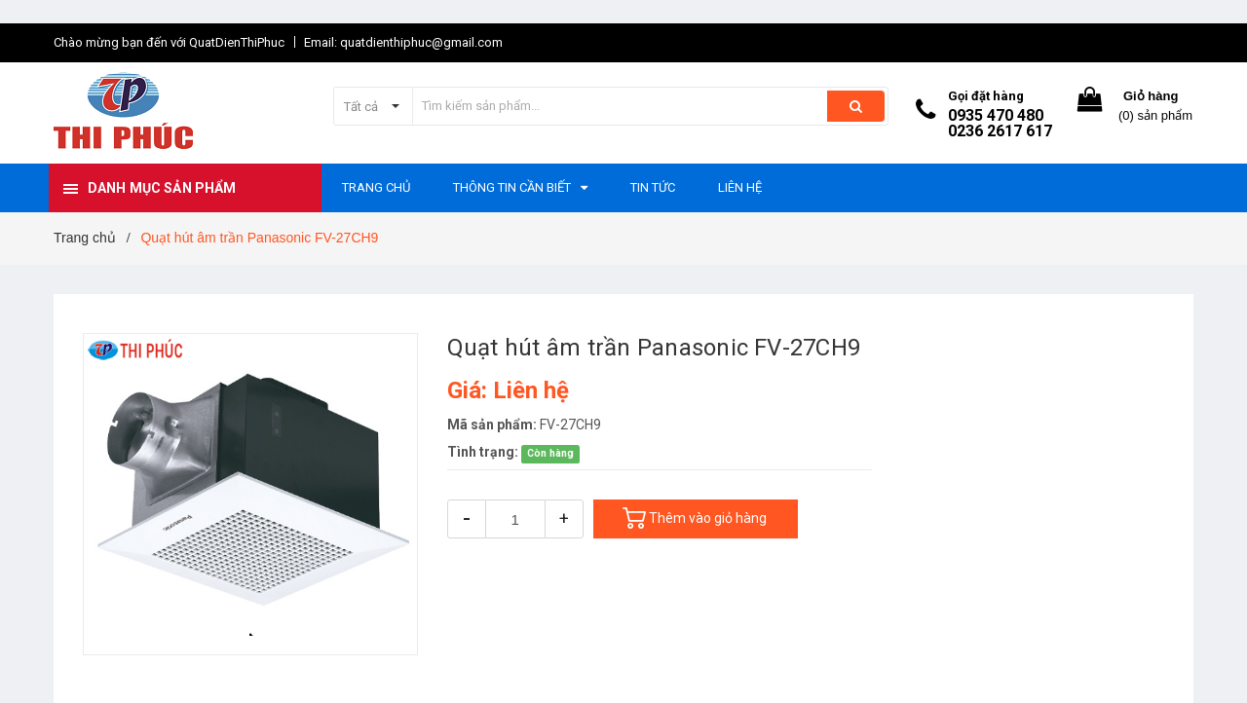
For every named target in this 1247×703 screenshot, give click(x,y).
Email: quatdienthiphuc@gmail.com (403, 42)
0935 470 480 (995, 115)
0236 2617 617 (1000, 131)
